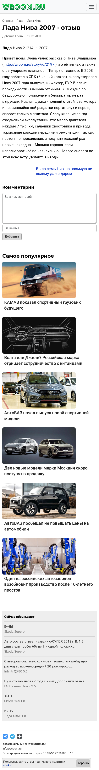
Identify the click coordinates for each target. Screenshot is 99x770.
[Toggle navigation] (91, 7)
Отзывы (7, 21)
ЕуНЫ (8, 626)
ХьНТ (8, 696)
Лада (20, 21)
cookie (7, 765)
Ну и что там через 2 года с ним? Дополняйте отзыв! (44, 681)
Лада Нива (34, 21)
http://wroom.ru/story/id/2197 (29, 64)
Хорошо (83, 763)
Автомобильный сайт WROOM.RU (24, 743)
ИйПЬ (8, 711)
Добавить (12, 236)
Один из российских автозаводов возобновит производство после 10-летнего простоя (48, 584)
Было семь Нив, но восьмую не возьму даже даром (64, 171)
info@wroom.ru (12, 748)
